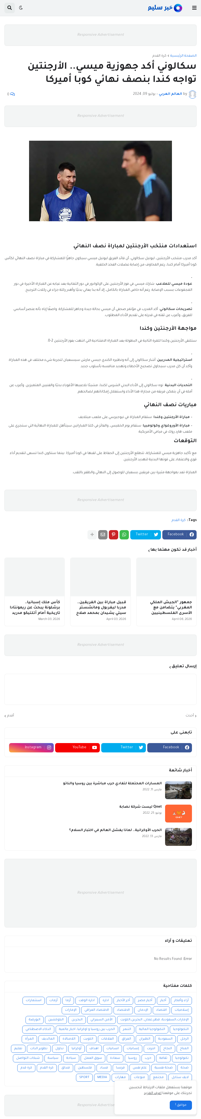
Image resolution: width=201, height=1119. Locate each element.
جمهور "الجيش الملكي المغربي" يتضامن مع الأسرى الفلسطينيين (171, 607)
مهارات (120, 1077)
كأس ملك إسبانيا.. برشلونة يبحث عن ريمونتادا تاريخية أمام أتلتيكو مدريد (35, 607)
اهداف (93, 1049)
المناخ (184, 1049)
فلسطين (85, 1068)
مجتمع (158, 1077)
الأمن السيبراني (101, 1020)
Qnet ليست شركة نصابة (140, 807)
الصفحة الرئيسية (183, 56)
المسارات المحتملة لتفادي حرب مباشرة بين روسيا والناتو (112, 784)
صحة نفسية (164, 1068)
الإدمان (143, 1010)
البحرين (77, 1020)
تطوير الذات (38, 1049)
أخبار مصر (145, 1000)
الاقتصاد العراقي (96, 1010)
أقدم (10, 716)
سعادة (115, 1058)
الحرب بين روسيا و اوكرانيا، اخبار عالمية (87, 1029)
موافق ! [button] (180, 1105)
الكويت (88, 1039)
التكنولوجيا (181, 1029)
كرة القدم (159, 56)
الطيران (144, 1039)
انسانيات (112, 1049)
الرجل (184, 1039)
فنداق (65, 1068)
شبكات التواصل (28, 1058)
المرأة (29, 1039)
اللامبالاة (69, 1039)
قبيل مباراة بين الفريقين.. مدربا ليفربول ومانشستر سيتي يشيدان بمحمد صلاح (101, 607)
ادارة (106, 1000)
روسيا (132, 1058)
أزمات (53, 1000)
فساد (104, 1068)
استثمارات (33, 1000)
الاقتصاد (123, 1010)
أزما (68, 1000)
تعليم (18, 1049)
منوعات (139, 1077)
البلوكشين (56, 1020)
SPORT (84, 1077)
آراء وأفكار (181, 1000)
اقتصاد (161, 1010)
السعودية (165, 1039)
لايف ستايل (180, 1077)
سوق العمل (93, 1058)
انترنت (151, 1049)
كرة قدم (26, 1068)
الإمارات (71, 1010)
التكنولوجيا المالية (152, 1029)
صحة (185, 1068)
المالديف (48, 1039)
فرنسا (120, 1068)
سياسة (53, 1058)
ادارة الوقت (87, 1000)
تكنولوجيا (182, 1058)
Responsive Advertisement (100, 35)
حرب (148, 1058)
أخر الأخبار (123, 1000)
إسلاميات (182, 1010)
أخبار (163, 1000)
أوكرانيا (76, 1049)
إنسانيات (133, 1049)
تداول (59, 1049)
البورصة (34, 1020)
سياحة (71, 1058)
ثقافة (163, 1058)
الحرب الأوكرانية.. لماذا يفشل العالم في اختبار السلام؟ (115, 830)
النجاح (167, 1049)
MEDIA (102, 1077)
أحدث (190, 716)
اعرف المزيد (153, 1093)
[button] (194, 8)
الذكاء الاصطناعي (38, 1029)
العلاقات (107, 1039)
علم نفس (140, 1068)
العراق (126, 1039)
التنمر (127, 1029)
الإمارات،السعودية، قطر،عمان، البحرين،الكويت (154, 1020)
